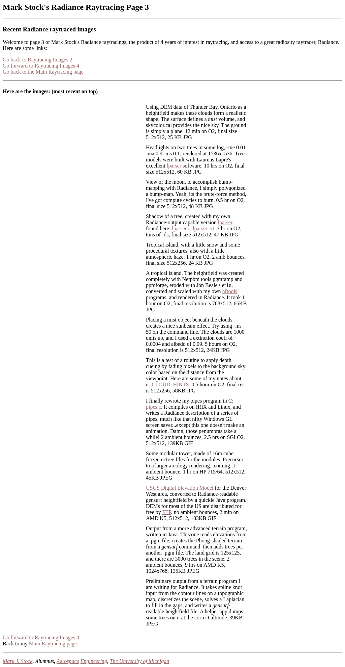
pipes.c (153, 407)
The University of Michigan (139, 661)
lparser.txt (203, 228)
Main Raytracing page (53, 643)
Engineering (94, 661)
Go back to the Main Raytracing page (43, 72)
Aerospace (68, 661)
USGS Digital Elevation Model (179, 488)
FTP (166, 512)
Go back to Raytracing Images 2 (37, 59)
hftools (229, 291)
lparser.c (181, 228)
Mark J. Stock (17, 661)
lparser (174, 166)
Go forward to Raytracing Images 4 (41, 66)
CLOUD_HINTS (170, 384)
